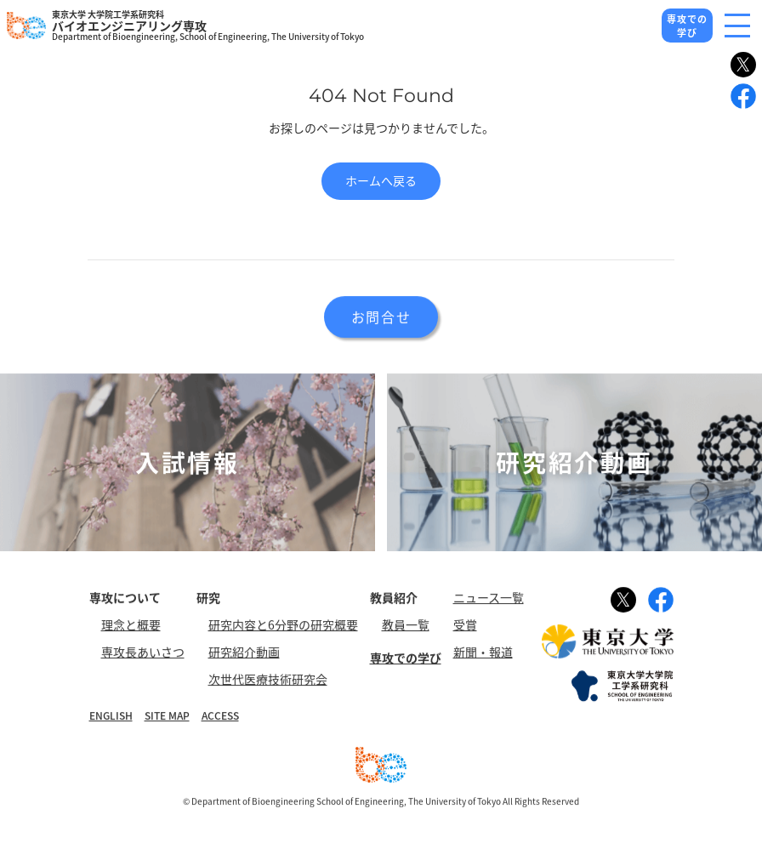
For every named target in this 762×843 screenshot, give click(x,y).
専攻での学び (687, 26)
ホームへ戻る (381, 180)
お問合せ (381, 317)
